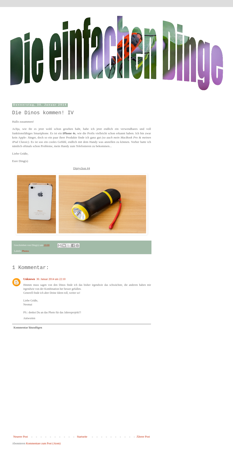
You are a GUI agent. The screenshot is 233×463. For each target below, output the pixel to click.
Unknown (29, 279)
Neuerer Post (20, 436)
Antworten (29, 318)
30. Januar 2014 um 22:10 (50, 279)
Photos (25, 250)
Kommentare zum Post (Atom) (43, 443)
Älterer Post (143, 436)
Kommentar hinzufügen (28, 327)
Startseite (82, 436)
